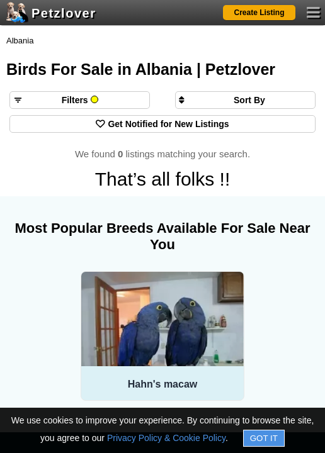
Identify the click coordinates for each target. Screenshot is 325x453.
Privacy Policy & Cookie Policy (166, 438)
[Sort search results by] (245, 100)
